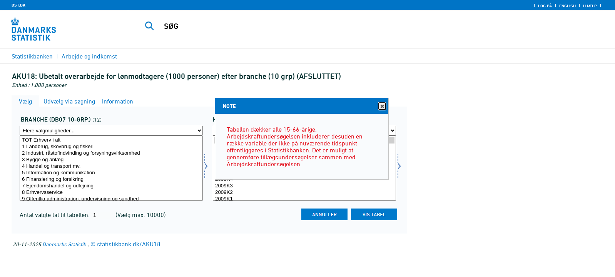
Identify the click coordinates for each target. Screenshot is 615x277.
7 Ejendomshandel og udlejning (111, 186)
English (567, 5)
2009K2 (304, 192)
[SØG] (353, 26)
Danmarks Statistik (64, 244)
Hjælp (590, 5)
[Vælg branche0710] (111, 168)
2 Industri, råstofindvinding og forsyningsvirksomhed (111, 153)
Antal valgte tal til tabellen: (55, 214)
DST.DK (18, 5)
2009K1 (304, 199)
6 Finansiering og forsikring (111, 179)
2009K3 (304, 186)
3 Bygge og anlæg (111, 160)
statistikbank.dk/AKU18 (128, 243)
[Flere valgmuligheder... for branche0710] (111, 130)
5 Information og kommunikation (111, 173)
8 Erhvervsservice (111, 192)
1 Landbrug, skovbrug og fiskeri (111, 147)
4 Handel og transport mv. (111, 166)
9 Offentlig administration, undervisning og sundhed (111, 199)
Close (381, 106)
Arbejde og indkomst (89, 56)
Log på (545, 5)
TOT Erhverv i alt (111, 140)
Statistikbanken (32, 56)
